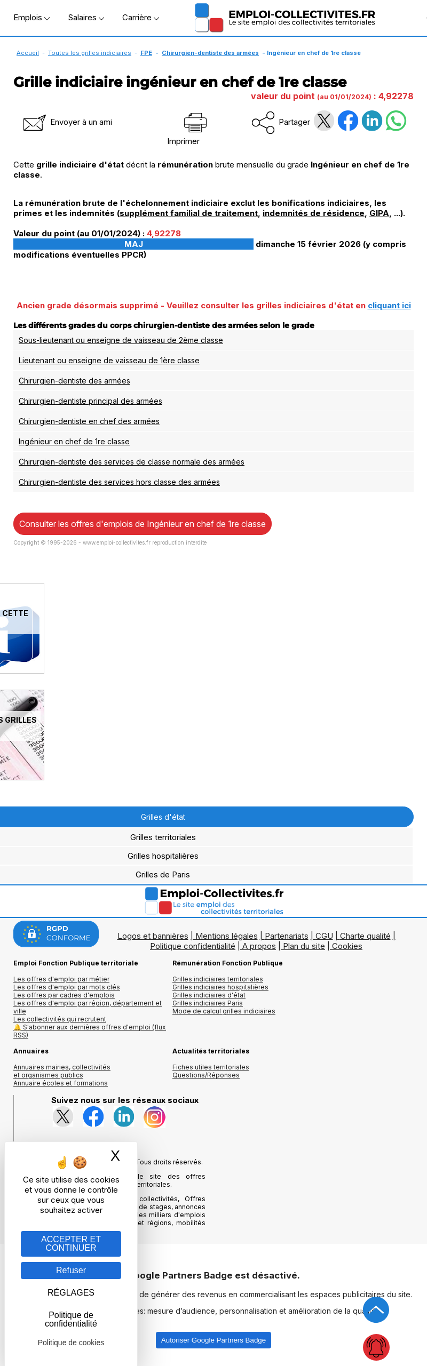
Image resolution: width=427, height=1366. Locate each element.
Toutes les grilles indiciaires (89, 53)
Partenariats (287, 936)
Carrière (140, 17)
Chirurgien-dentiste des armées (210, 53)
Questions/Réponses (206, 1075)
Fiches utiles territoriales (210, 1067)
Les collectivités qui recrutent (59, 1019)
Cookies (347, 946)
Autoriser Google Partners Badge (213, 1340)
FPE (146, 53)
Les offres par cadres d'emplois (64, 995)
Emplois (31, 17)
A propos (259, 946)
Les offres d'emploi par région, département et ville (87, 1007)
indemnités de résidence (314, 213)
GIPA (379, 213)
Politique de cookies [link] (71, 1342)
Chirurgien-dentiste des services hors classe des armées (119, 481)
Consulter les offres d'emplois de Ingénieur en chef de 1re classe (142, 523)
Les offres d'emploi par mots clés (66, 987)
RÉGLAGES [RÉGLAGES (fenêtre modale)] (71, 1292)
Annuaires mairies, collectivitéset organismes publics (61, 1071)
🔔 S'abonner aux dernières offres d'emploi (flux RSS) (89, 1031)
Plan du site (304, 946)
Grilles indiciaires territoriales (217, 979)
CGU (324, 936)
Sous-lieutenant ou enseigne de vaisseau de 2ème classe (121, 340)
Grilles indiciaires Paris (207, 1003)
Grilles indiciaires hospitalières (220, 987)
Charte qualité (365, 936)
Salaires (86, 17)
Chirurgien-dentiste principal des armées (90, 400)
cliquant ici (389, 305)
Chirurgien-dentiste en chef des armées (89, 421)
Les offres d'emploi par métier (61, 979)
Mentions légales (226, 936)
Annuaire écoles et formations (60, 1083)
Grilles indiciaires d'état (209, 995)
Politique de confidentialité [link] (71, 1319)
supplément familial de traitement (189, 213)
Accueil (28, 53)
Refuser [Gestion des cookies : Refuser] (71, 1270)
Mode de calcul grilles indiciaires (223, 1011)
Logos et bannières (152, 936)
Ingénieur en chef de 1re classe (74, 441)
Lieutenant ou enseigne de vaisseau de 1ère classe (109, 360)
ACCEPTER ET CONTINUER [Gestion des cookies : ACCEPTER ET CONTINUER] (71, 1243)
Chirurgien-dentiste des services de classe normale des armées (131, 461)
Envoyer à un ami (66, 122)
